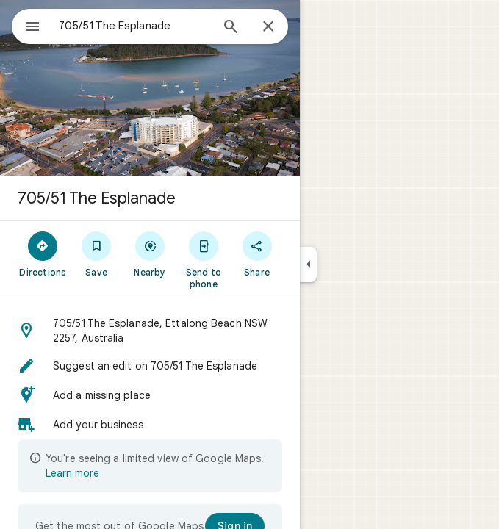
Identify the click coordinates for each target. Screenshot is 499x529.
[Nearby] (150, 253)
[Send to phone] (203, 259)
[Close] (268, 27)
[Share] (257, 253)
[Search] (230, 28)
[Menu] (32, 28)
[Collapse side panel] (308, 264)
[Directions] (43, 253)
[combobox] (134, 26)
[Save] (96, 253)
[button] (150, 330)
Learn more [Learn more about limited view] (72, 473)
